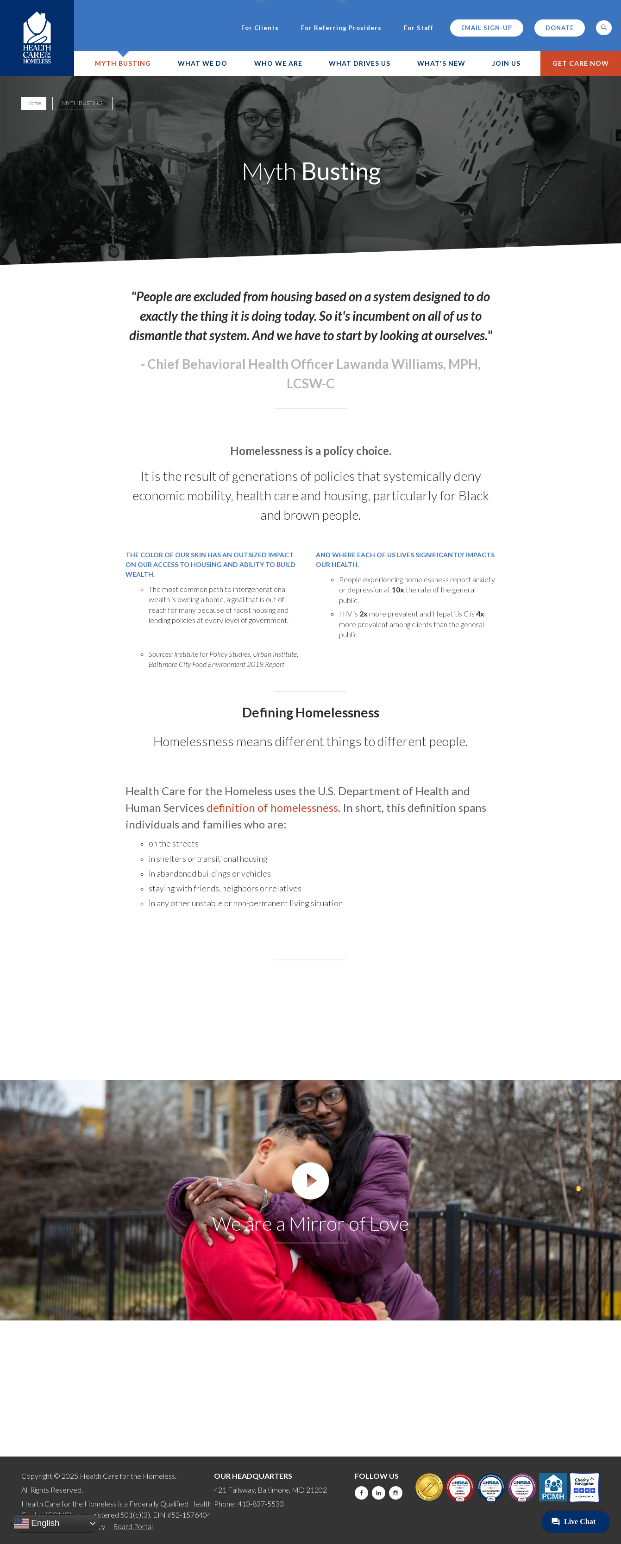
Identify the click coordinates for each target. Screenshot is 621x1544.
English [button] (36, 1523)
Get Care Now (580, 63)
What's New (441, 63)
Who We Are (278, 63)
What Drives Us (359, 63)
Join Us (506, 63)
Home (33, 103)
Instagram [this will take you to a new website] (395, 1493)
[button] (604, 27)
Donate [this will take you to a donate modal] (560, 27)
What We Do (202, 63)
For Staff (418, 28)
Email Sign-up (486, 27)
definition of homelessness (272, 807)
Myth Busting (123, 63)
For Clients (260, 28)
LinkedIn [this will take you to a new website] (378, 1493)
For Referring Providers (341, 28)
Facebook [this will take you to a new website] (361, 1493)
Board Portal (133, 1526)
